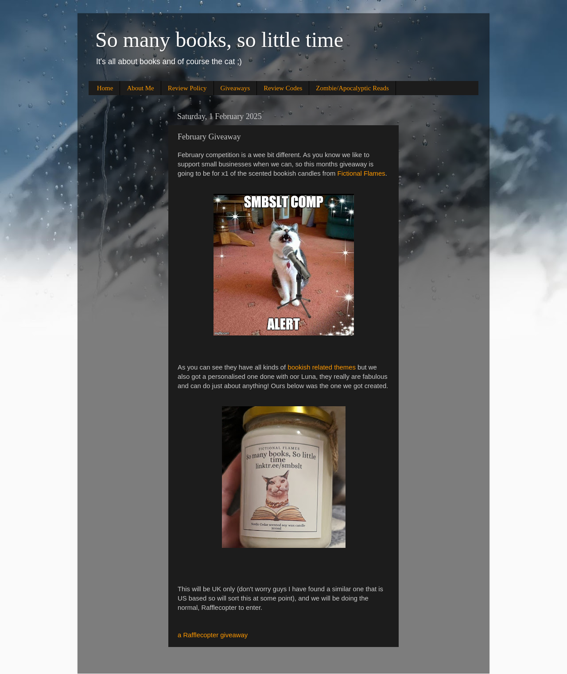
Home (105, 88)
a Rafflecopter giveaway (213, 635)
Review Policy (187, 88)
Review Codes (283, 88)
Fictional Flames (361, 173)
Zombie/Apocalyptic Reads (352, 88)
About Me (140, 88)
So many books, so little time (219, 39)
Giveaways (235, 88)
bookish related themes (321, 367)
